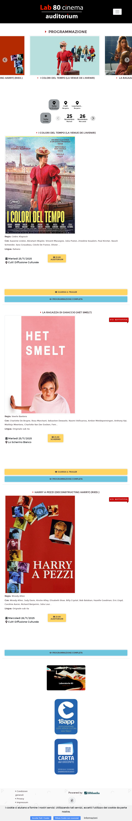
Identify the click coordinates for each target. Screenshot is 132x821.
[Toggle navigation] (117, 12)
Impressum (21, 802)
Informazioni (90, 818)
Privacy (19, 799)
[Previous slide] (58, 118)
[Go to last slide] (4, 59)
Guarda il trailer (66, 292)
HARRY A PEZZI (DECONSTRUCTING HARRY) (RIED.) (67, 492)
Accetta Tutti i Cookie (40, 818)
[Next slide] (127, 59)
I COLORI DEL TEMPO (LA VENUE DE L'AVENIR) (67, 132)
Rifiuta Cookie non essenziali (67, 818)
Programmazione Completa (66, 299)
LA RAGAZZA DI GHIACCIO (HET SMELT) (67, 312)
